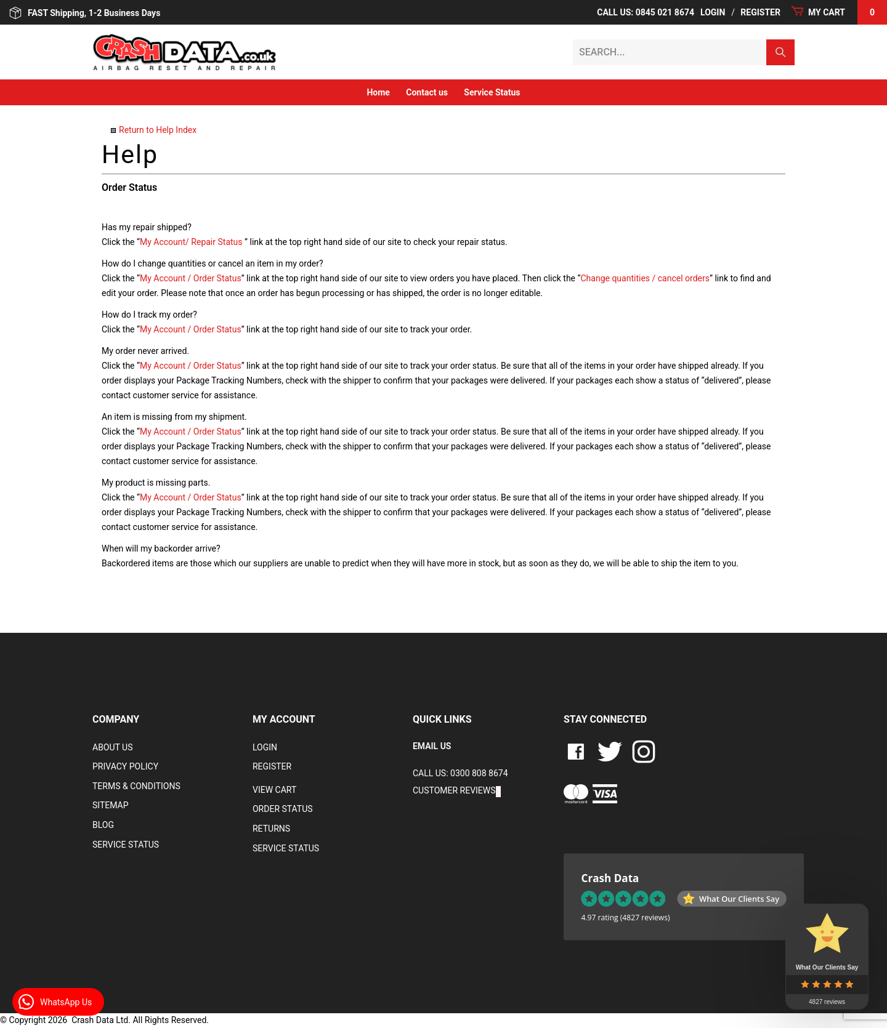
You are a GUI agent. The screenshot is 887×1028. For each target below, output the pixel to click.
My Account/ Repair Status (191, 242)
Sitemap (110, 805)
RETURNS (271, 828)
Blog (103, 825)
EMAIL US (432, 746)
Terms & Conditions (136, 786)
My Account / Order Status (190, 278)
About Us (112, 747)
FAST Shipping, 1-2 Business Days (84, 13)
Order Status (283, 809)
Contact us (427, 92)
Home (378, 92)
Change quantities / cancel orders (644, 278)
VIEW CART (274, 790)
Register (760, 12)
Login (712, 12)
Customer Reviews (454, 790)
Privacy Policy (125, 766)
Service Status (492, 92)
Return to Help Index (157, 130)
